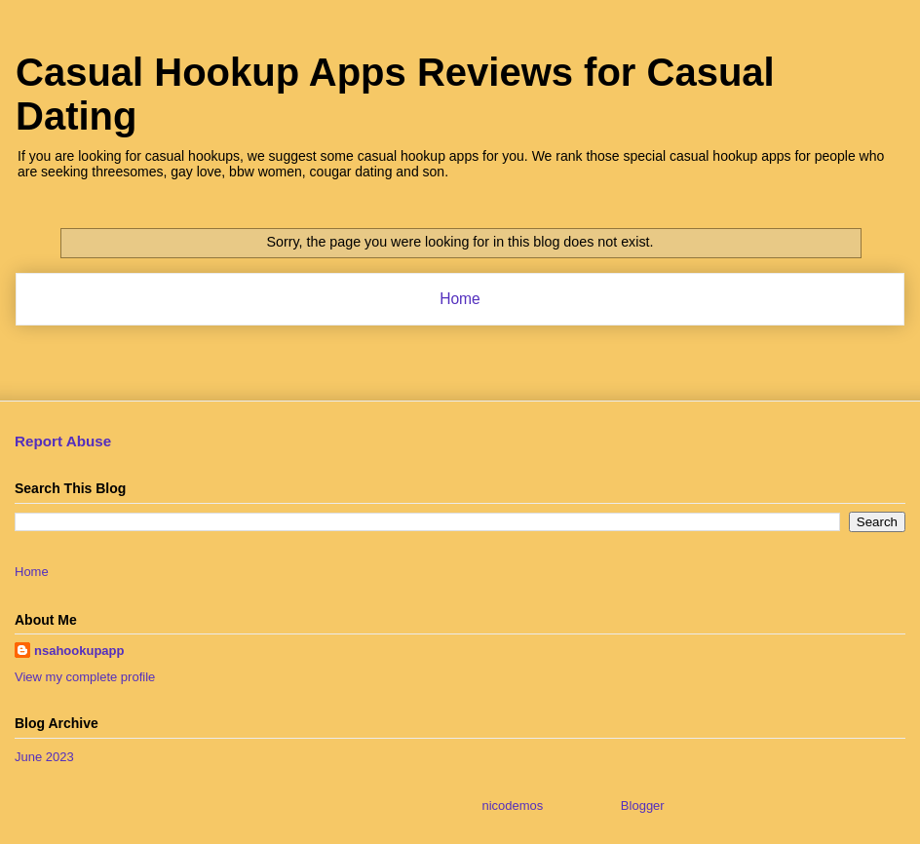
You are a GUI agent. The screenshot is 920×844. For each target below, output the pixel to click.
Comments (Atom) (498, 349)
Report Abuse (63, 441)
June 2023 (44, 756)
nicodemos (512, 805)
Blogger (642, 805)
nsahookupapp (79, 650)
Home (460, 298)
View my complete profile (85, 677)
